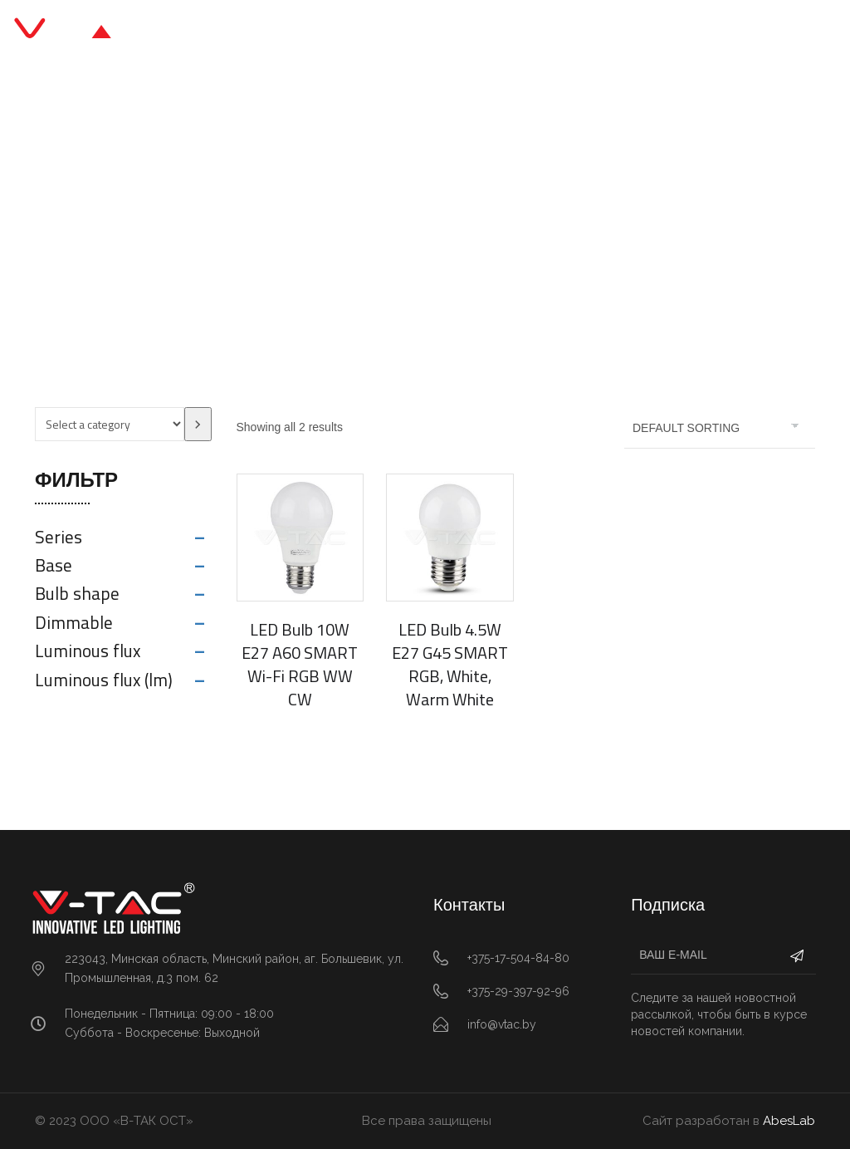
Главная (334, 225)
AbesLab (789, 1120)
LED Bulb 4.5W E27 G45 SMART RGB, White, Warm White (450, 664)
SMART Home (424, 225)
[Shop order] (719, 428)
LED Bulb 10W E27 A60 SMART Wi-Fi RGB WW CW (300, 664)
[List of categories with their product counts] (109, 424)
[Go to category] (198, 424)
